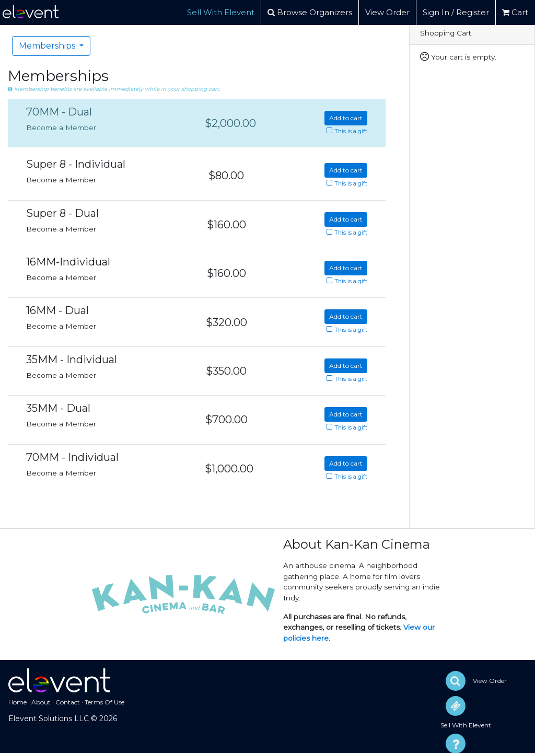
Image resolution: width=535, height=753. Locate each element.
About (41, 702)
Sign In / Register (456, 12)
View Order (387, 12)
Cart (515, 12)
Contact (67, 702)
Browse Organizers (310, 12)
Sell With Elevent (220, 12)
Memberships (48, 46)
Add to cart (346, 118)
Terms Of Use (104, 702)
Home (17, 702)
